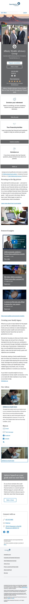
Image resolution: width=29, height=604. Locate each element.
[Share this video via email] (8, 429)
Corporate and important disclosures (12, 557)
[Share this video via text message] (8, 432)
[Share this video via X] (8, 442)
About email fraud (8, 569)
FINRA (9, 598)
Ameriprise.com (7, 554)
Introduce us (4, 381)
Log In (25, 12)
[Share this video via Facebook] (8, 435)
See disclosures (14, 84)
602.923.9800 (14, 71)
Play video (7, 259)
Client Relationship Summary (15, 176)
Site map (6, 573)
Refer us (14, 166)
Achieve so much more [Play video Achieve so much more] (8, 460)
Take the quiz (14, 117)
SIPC (13, 598)
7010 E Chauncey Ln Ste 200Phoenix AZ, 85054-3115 (13, 527)
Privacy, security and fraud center (11, 566)
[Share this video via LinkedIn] (8, 439)
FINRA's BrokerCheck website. (10, 174)
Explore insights (14, 142)
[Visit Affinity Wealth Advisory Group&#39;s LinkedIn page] (8, 532)
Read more (7, 284)
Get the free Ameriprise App (16, 581)
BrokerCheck (24, 587)
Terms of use (7, 563)
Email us (13, 73)
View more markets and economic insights (12, 316)
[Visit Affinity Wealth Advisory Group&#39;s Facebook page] (4, 532)
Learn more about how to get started (11, 203)
